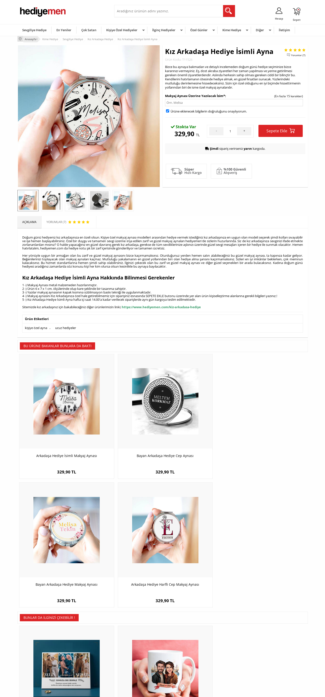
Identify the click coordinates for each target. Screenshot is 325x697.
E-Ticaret (148, 691)
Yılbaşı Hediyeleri (176, 648)
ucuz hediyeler (65, 326)
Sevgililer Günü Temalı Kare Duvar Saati (199, 547)
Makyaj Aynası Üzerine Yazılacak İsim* (195, 95)
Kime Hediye (231, 30)
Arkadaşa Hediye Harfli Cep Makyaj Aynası (271, 430)
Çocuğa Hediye (223, 648)
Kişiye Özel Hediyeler (121, 30)
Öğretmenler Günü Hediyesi (184, 663)
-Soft (137, 691)
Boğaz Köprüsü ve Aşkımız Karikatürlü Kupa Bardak (126, 547)
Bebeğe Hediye (223, 656)
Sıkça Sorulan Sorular (34, 670)
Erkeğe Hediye (223, 634)
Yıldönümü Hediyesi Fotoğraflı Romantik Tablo (54, 547)
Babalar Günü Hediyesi (180, 670)
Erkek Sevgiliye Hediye (132, 656)
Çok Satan (88, 30)
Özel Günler (199, 30)
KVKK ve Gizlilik (30, 663)
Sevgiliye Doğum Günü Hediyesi (138, 648)
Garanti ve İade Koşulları (36, 656)
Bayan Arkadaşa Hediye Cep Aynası (126, 427)
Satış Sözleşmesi (31, 648)
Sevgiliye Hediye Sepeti (132, 641)
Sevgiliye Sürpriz (79, 663)
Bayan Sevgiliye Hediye (132, 663)
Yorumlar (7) (298, 54)
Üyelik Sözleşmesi (32, 641)
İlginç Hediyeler (163, 30)
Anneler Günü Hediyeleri (181, 656)
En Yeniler (63, 30)
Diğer (260, 30)
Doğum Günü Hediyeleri (181, 641)
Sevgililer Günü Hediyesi (181, 634)
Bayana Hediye (223, 641)
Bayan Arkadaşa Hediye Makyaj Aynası (199, 427)
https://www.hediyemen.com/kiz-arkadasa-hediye (161, 306)
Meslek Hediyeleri (80, 670)
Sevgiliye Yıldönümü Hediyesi (136, 670)
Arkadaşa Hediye (224, 663)
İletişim (284, 30)
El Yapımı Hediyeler (81, 656)
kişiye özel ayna (36, 326)
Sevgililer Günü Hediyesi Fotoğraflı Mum (271, 547)
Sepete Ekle (280, 130)
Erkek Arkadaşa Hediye (83, 641)
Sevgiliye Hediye (34, 30)
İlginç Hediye (222, 670)
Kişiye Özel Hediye (80, 634)
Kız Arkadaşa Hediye (82, 648)
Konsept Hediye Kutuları (133, 634)
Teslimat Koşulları (32, 634)
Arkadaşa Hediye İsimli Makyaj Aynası (53, 427)
